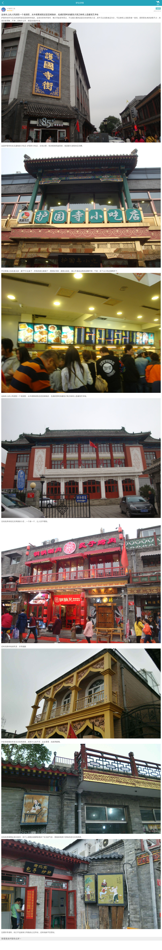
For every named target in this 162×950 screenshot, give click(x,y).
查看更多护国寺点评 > (11, 939)
